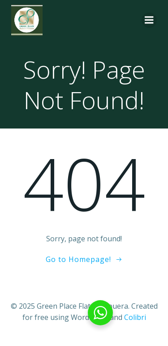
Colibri (135, 317)
